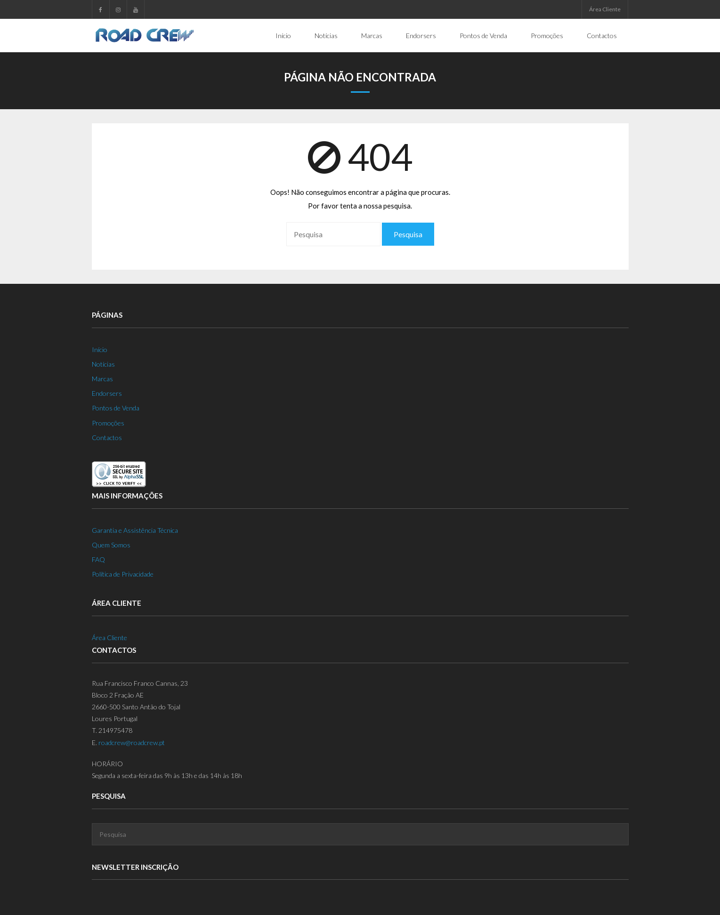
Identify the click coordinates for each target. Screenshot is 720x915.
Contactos (107, 437)
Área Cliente (605, 9)
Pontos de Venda (115, 408)
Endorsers (107, 393)
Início (99, 349)
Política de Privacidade (123, 574)
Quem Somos (111, 545)
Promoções (108, 423)
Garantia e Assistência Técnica (135, 530)
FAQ (98, 559)
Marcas (102, 379)
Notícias (103, 364)
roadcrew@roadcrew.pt (131, 742)
